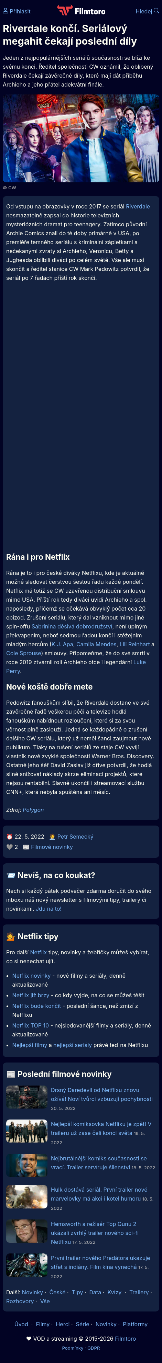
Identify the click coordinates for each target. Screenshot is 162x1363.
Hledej (147, 11)
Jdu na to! (49, 908)
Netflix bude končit (36, 1005)
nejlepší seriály (72, 1045)
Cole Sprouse (23, 653)
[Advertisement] (80, 378)
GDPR (93, 1348)
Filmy (43, 1324)
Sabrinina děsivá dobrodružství (72, 626)
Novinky (32, 1292)
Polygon (33, 809)
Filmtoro (125, 1338)
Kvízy (114, 1292)
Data (95, 1292)
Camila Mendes (96, 644)
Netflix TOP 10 (30, 1025)
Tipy (77, 1292)
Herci (62, 1324)
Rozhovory (20, 1301)
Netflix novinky (31, 975)
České (57, 1292)
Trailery (139, 1292)
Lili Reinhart (135, 644)
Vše (45, 1301)
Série (82, 1324)
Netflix (38, 952)
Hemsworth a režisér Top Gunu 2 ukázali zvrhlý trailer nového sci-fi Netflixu (95, 1232)
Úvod (22, 1324)
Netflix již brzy (31, 995)
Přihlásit (17, 11)
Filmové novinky (52, 846)
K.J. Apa (62, 644)
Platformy (135, 1324)
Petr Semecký (75, 836)
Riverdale (138, 206)
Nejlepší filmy (29, 1045)
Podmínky (72, 1348)
